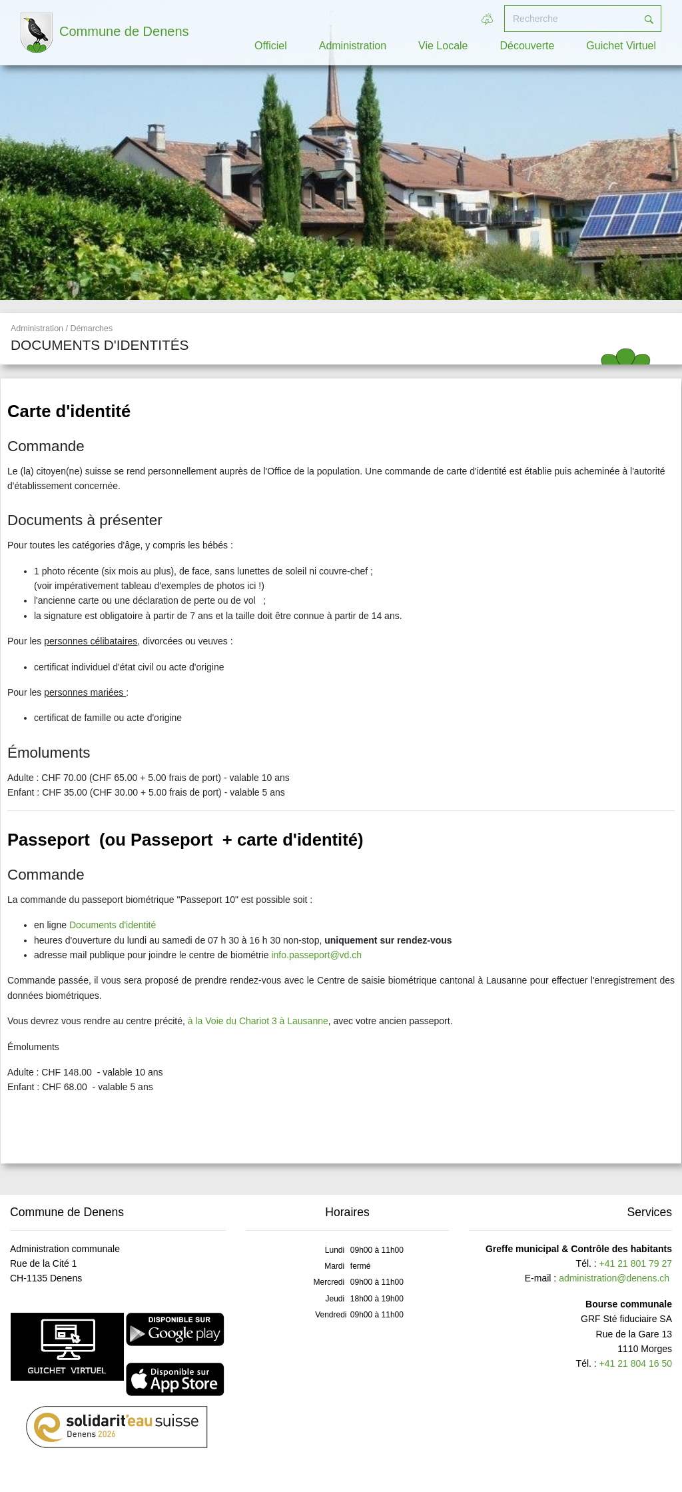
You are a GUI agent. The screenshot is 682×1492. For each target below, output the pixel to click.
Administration (352, 45)
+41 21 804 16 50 (635, 1363)
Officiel (270, 45)
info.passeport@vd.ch (316, 955)
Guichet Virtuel (621, 45)
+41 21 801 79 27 (635, 1263)
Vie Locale (443, 45)
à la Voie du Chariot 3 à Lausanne (258, 1021)
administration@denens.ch (614, 1278)
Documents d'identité (112, 925)
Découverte (527, 45)
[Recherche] (570, 18)
